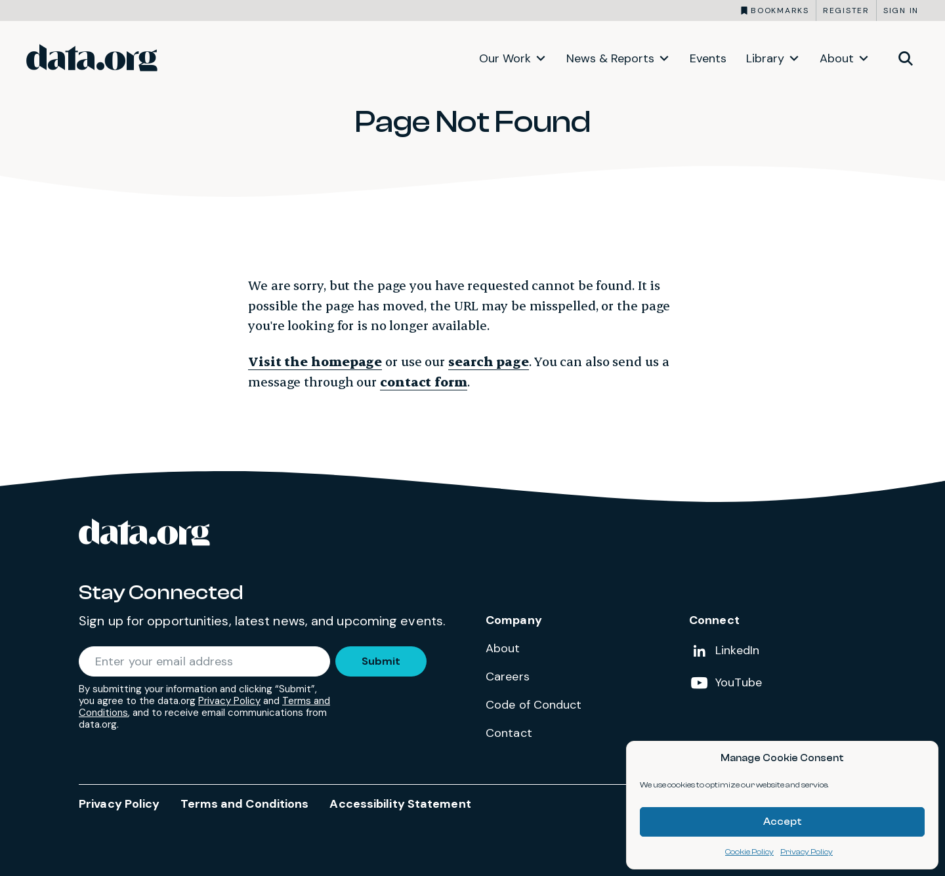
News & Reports (610, 58)
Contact (509, 733)
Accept (782, 821)
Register (846, 10)
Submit (381, 661)
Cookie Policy (749, 851)
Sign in (901, 10)
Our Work (505, 58)
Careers (508, 676)
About (837, 58)
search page (488, 361)
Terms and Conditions (244, 804)
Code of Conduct (534, 705)
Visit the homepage (315, 361)
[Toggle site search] (905, 58)
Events (708, 58)
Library (765, 58)
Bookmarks (780, 10)
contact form (423, 381)
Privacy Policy (806, 851)
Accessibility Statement (400, 804)
